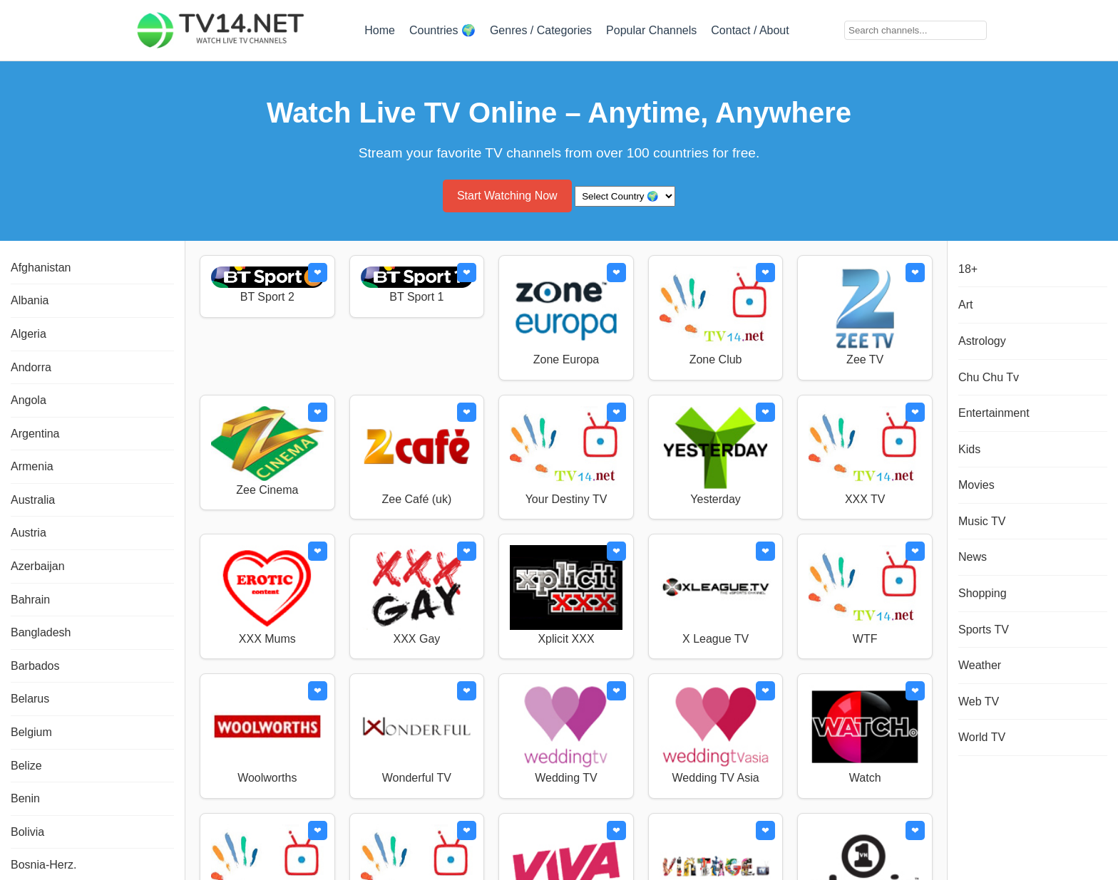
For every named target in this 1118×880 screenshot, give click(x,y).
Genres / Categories (541, 30)
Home (379, 30)
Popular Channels (651, 30)
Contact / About (750, 30)
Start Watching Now (507, 196)
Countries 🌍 (442, 30)
